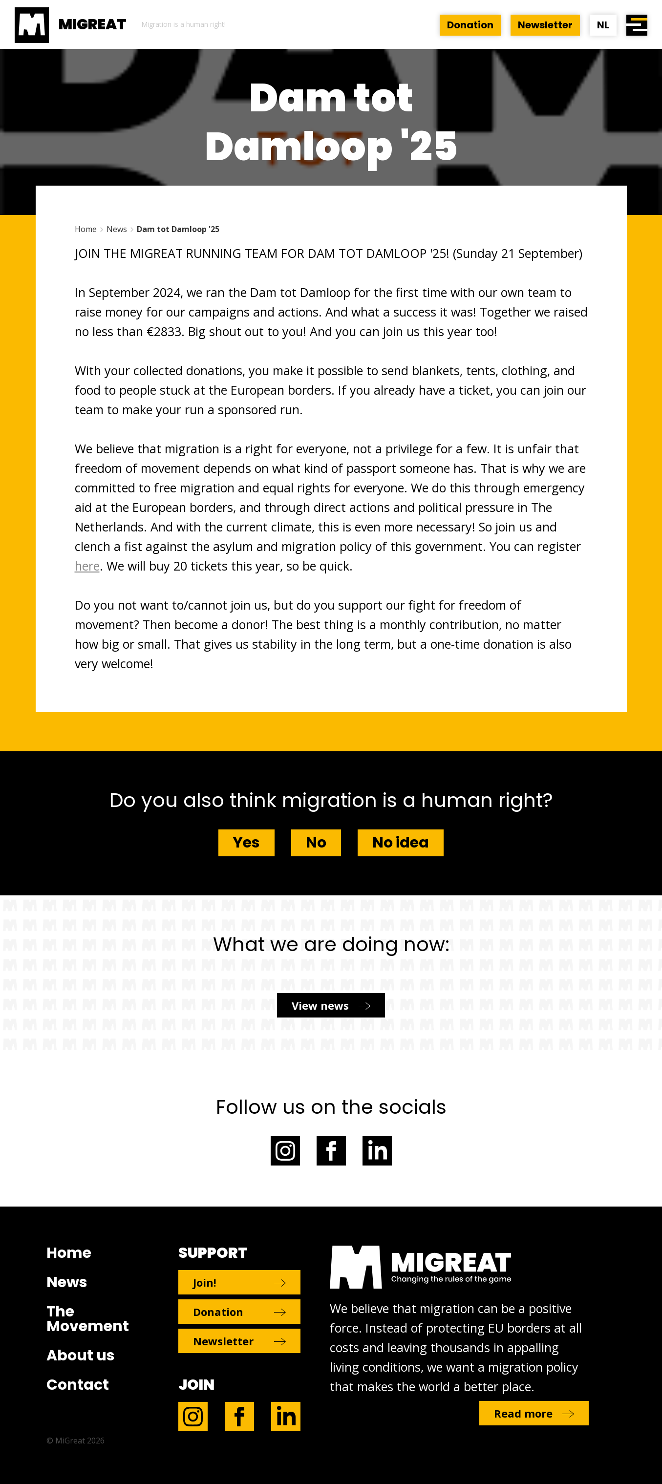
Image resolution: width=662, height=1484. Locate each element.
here (87, 565)
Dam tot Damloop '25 (178, 229)
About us (80, 1355)
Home (86, 229)
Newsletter (545, 25)
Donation (470, 25)
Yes (246, 842)
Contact (77, 1385)
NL (603, 25)
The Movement (87, 1319)
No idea (400, 842)
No (316, 842)
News (117, 229)
